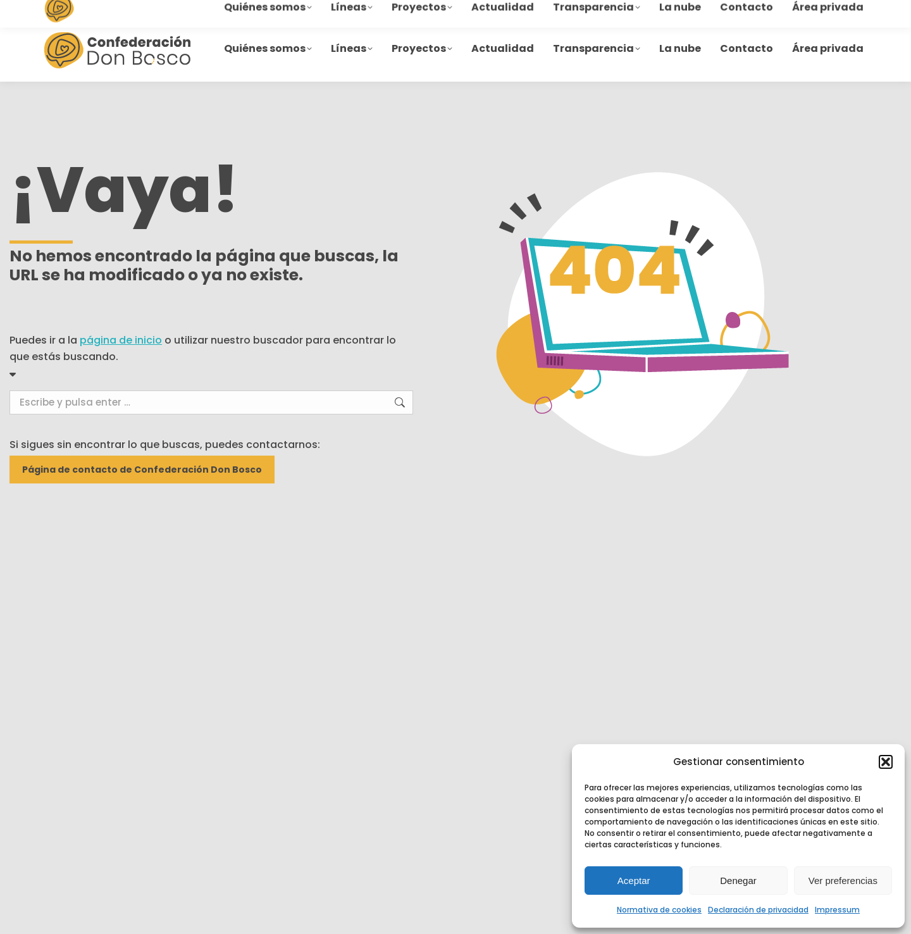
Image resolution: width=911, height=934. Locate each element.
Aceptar (633, 880)
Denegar (738, 880)
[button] (885, 762)
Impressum (837, 909)
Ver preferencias (843, 880)
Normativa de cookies (659, 909)
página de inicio (121, 340)
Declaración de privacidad (758, 909)
